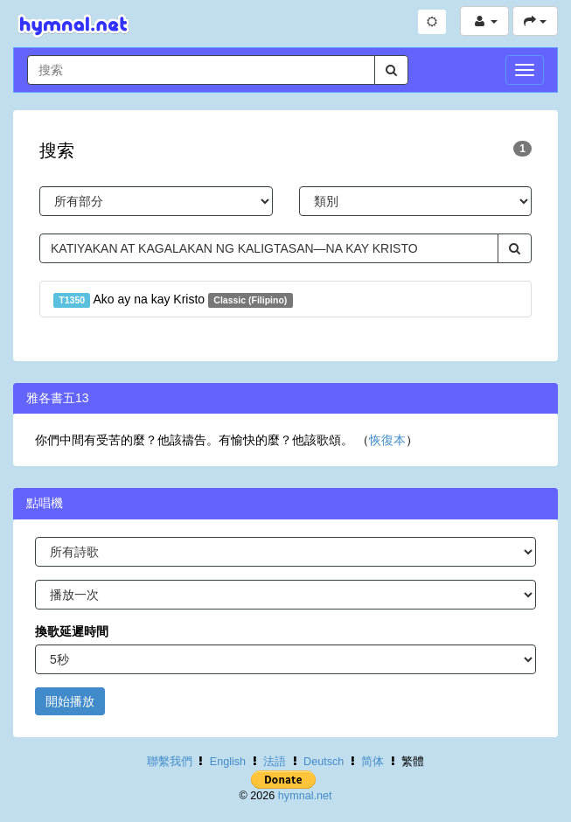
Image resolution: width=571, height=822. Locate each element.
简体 (372, 762)
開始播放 (69, 701)
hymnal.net (305, 796)
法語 (274, 762)
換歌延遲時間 (71, 631)
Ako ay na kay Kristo (173, 300)
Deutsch (323, 762)
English (228, 762)
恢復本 (387, 440)
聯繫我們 (169, 762)
